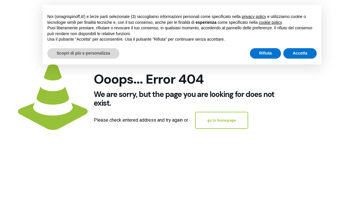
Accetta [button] (300, 53)
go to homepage (221, 120)
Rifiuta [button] (265, 53)
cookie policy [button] (270, 22)
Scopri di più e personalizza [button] (83, 53)
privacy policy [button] (254, 16)
